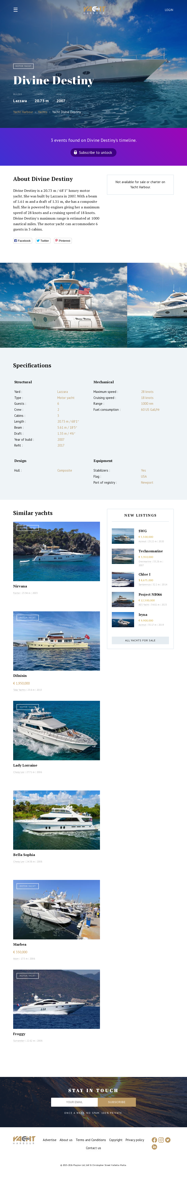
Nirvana (20, 586)
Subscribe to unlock (95, 152)
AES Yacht (144, 604)
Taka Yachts (19, 689)
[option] (63, 305)
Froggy (19, 1033)
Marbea (19, 944)
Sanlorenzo (145, 584)
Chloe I (144, 574)
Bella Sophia (24, 854)
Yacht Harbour (95, 10)
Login (169, 10)
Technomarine (151, 551)
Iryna (143, 614)
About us (66, 1140)
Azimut (142, 541)
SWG (143, 531)
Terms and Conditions (91, 1140)
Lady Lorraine (25, 765)
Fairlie (16, 593)
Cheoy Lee (18, 772)
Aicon (16, 958)
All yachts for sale (140, 640)
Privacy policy (135, 1140)
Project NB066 (150, 594)
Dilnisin (20, 675)
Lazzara (20, 100)
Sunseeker (19, 1040)
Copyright (116, 1140)
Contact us (93, 1148)
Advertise (49, 1140)
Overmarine (145, 561)
